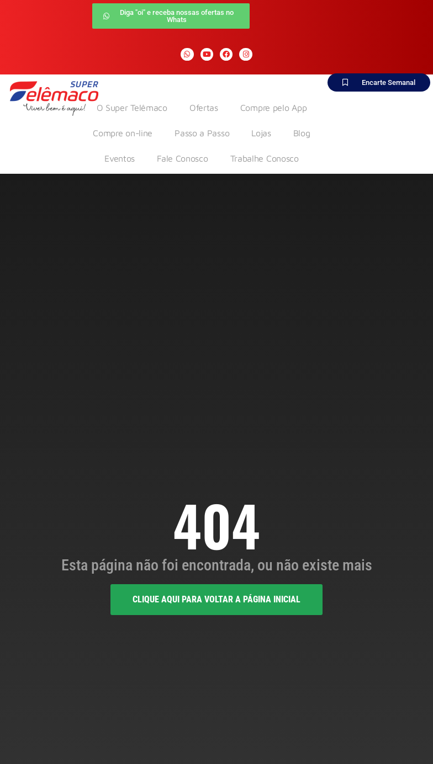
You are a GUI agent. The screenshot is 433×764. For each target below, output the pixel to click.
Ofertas (203, 108)
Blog (301, 133)
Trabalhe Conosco (264, 158)
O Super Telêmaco (132, 108)
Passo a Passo (202, 133)
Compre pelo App (273, 108)
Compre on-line (122, 133)
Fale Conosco (182, 158)
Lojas (261, 133)
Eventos (119, 158)
